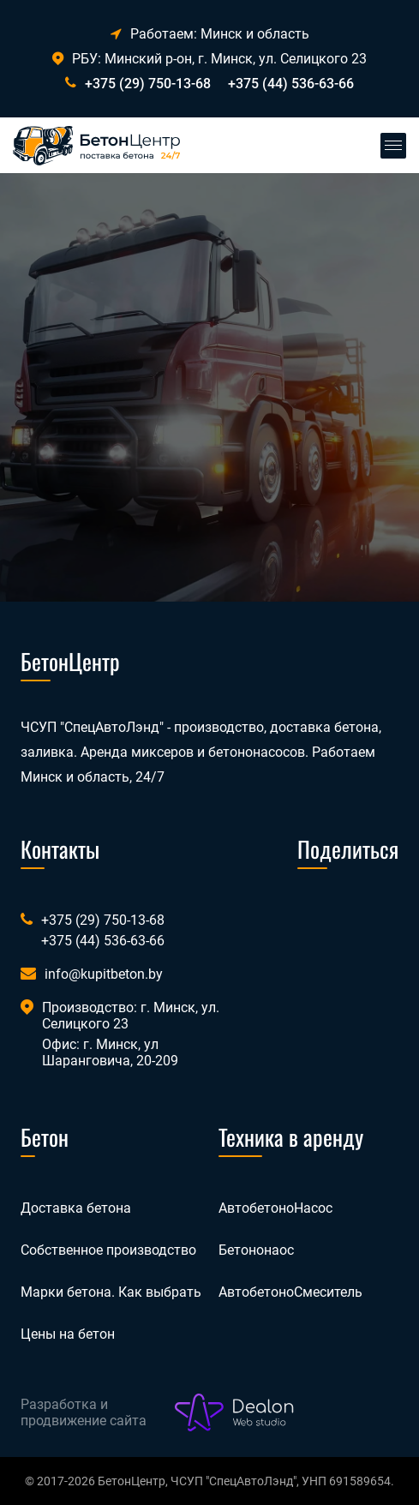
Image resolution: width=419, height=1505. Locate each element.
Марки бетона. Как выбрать (111, 1292)
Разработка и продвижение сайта (84, 1412)
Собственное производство (108, 1250)
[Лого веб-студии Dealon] (235, 1412)
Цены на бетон (68, 1334)
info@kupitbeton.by (104, 974)
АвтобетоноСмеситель (290, 1292)
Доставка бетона (76, 1208)
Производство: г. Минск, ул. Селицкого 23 (130, 1015)
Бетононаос (256, 1250)
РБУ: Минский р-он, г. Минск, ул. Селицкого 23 (209, 59)
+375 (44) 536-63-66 (291, 83)
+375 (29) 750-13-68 (148, 83)
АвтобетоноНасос (275, 1208)
